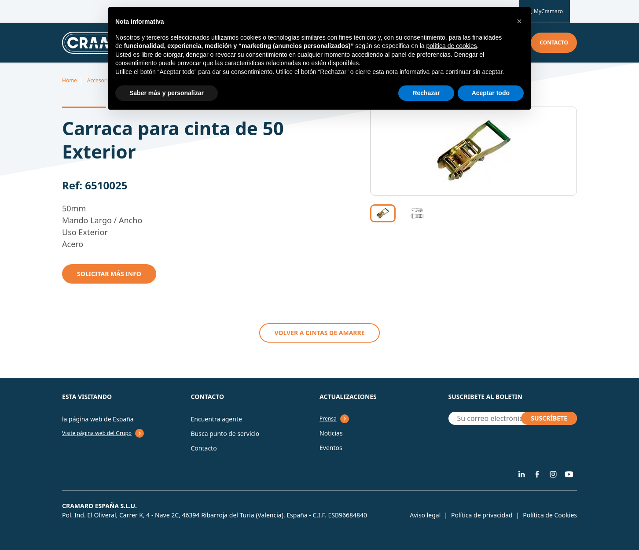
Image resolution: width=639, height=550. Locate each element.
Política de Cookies (550, 515)
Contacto (554, 42)
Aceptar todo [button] (491, 92)
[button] (519, 21)
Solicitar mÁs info (109, 273)
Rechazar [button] (426, 92)
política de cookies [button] (451, 45)
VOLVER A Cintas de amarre (319, 333)
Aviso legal (425, 515)
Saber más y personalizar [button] (166, 92)
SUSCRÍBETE (549, 418)
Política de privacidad (482, 515)
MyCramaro (544, 11)
